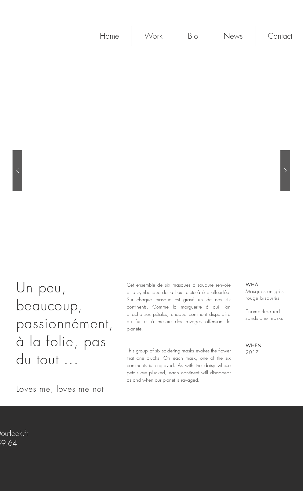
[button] (151, 170)
